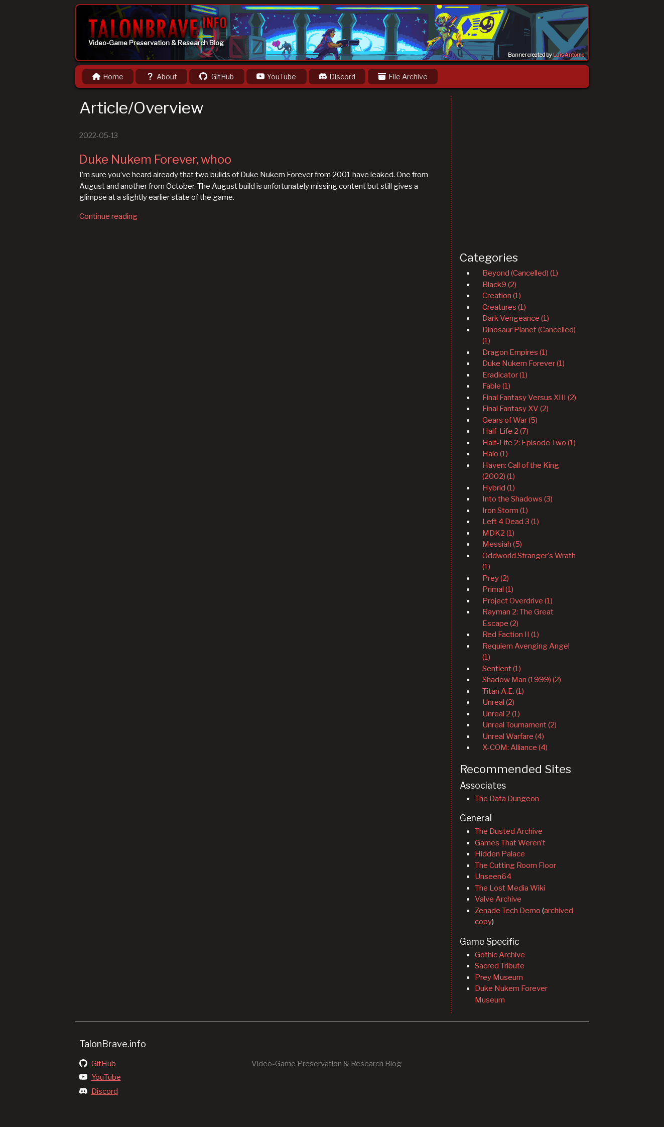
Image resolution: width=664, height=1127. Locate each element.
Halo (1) (495, 453)
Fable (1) (496, 386)
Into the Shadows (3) (517, 499)
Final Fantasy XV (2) (515, 408)
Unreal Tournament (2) (519, 724)
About (161, 76)
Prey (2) (495, 578)
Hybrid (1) (498, 487)
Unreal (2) (498, 702)
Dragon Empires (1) (515, 352)
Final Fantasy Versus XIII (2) (529, 397)
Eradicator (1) (504, 375)
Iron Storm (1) (505, 510)
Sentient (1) (501, 668)
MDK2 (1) (498, 533)
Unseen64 (493, 876)
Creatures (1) (504, 307)
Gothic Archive (500, 954)
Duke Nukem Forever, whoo (155, 159)
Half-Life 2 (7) (505, 431)
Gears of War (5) (510, 420)
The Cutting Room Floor (515, 865)
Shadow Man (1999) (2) (521, 679)
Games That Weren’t (510, 842)
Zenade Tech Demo (508, 910)
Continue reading (108, 216)
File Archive (403, 76)
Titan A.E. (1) (503, 691)
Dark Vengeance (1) (515, 318)
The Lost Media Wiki (510, 888)
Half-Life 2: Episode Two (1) (529, 442)
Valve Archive (498, 899)
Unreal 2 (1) (501, 713)
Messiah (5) (502, 544)
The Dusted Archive (509, 831)
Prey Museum (499, 977)
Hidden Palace (500, 853)
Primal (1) (497, 589)
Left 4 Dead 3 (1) (510, 521)
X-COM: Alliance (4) (515, 747)
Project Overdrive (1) (517, 600)
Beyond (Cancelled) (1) (520, 273)
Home (107, 76)
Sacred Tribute (499, 965)
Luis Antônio (568, 55)
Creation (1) (501, 295)
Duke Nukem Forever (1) (523, 363)
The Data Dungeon (507, 798)
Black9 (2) (499, 284)
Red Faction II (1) (510, 634)
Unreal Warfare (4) (513, 736)
